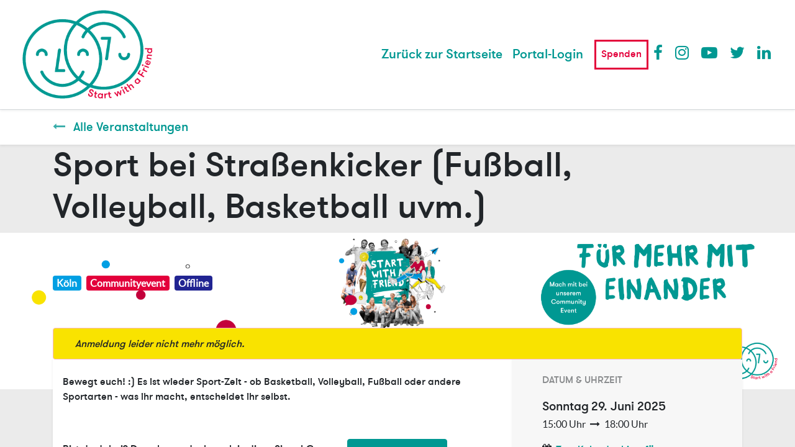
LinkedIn (764, 52)
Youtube (708, 52)
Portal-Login (547, 54)
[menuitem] (441, 55)
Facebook (660, 52)
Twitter (737, 52)
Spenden (621, 54)
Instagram (682, 52)
